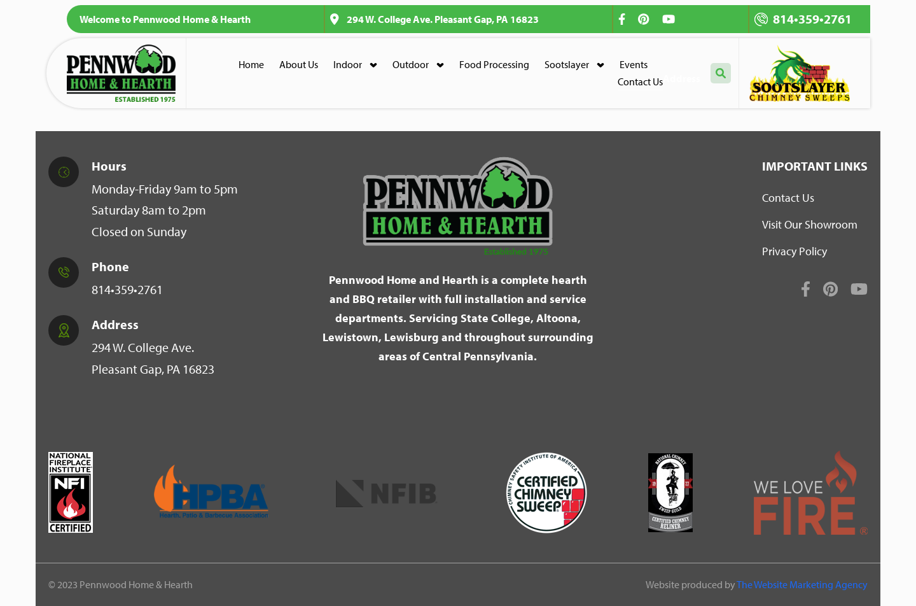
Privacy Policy (794, 251)
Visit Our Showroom (809, 224)
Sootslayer (567, 64)
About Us (298, 64)
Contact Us (640, 81)
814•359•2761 (803, 19)
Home (251, 64)
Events (634, 64)
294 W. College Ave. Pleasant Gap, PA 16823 (434, 19)
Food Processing (494, 64)
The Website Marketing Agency (802, 584)
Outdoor (410, 64)
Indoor (347, 64)
